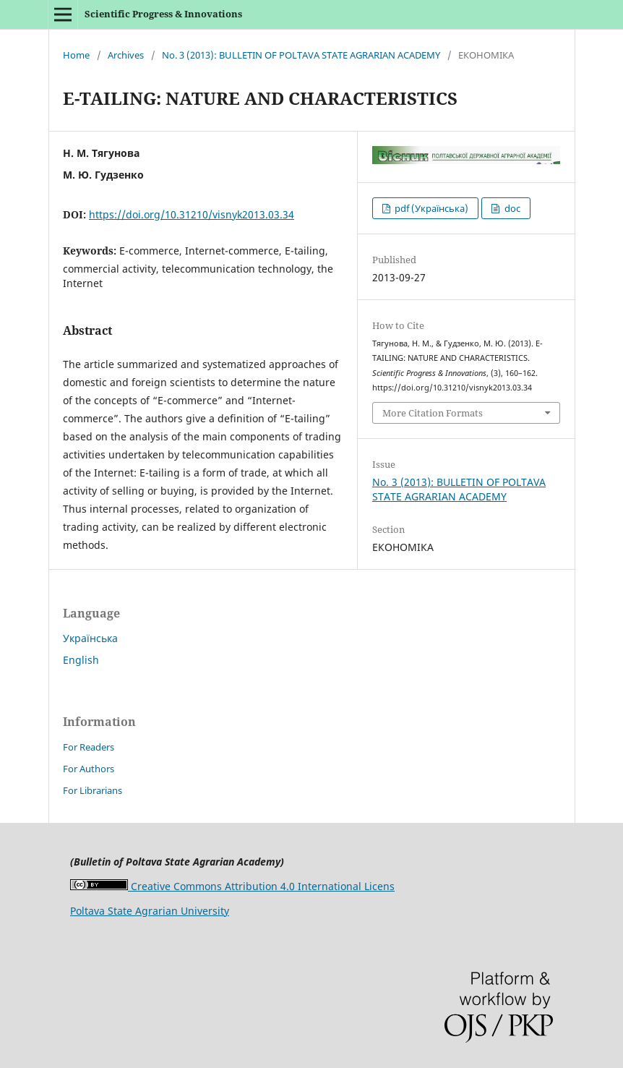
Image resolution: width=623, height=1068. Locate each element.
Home (76, 54)
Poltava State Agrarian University (149, 911)
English (81, 660)
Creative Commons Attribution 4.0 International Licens (232, 886)
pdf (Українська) (430, 208)
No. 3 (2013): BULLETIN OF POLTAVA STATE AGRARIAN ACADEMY (301, 54)
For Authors (88, 768)
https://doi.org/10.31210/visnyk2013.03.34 (191, 214)
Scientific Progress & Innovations (163, 13)
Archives (126, 54)
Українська (90, 638)
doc (511, 208)
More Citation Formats (432, 412)
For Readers (88, 746)
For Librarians (92, 790)
